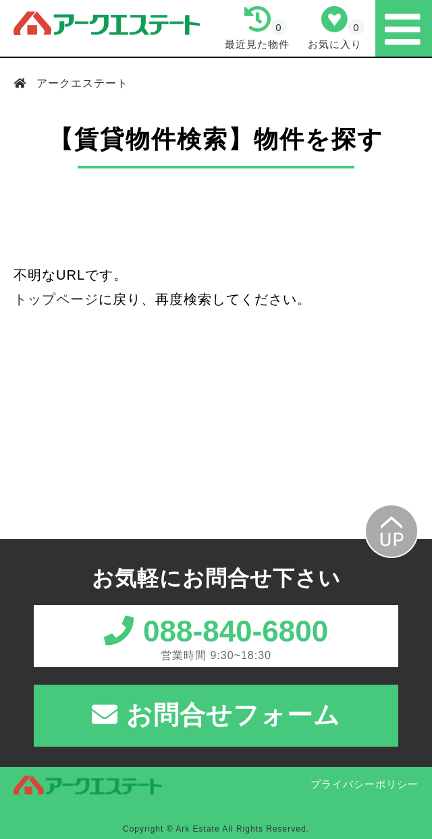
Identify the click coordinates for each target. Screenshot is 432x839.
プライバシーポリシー (364, 784)
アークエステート (80, 83)
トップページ (56, 299)
